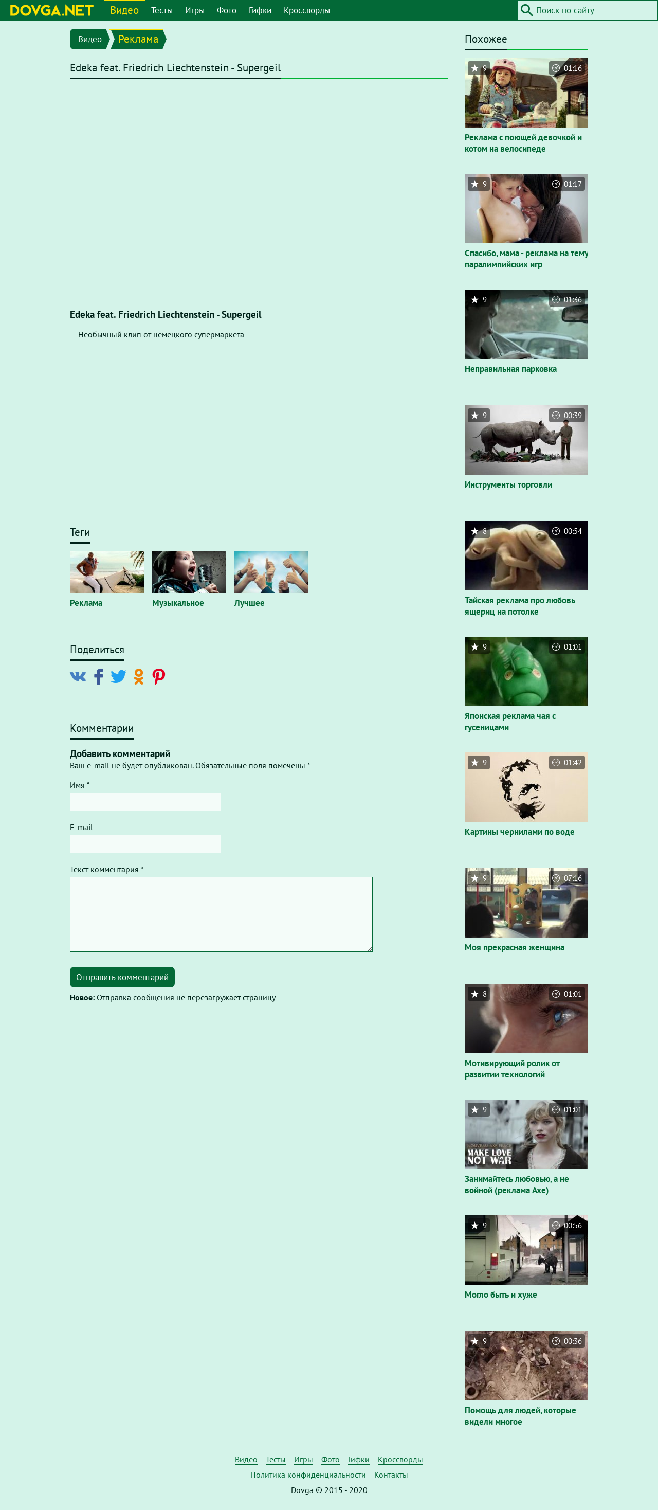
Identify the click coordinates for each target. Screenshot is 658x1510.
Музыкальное (178, 602)
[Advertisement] (259, 442)
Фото (226, 10)
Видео (124, 10)
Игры (195, 10)
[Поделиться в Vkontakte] (80, 676)
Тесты (162, 10)
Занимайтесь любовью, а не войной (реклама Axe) (517, 1184)
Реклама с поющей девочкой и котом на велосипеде (523, 143)
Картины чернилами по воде (520, 831)
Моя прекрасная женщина (514, 947)
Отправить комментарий (122, 977)
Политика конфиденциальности (308, 1474)
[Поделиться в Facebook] (100, 676)
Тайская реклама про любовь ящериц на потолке (520, 606)
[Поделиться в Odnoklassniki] (141, 676)
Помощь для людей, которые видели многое (520, 1416)
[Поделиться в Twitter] (121, 676)
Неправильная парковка (511, 368)
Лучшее (249, 602)
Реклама (138, 39)
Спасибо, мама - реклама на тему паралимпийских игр (526, 258)
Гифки (260, 10)
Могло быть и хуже (501, 1294)
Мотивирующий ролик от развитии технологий (512, 1068)
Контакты (391, 1474)
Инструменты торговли (508, 484)
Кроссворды (307, 10)
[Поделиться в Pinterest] (161, 676)
